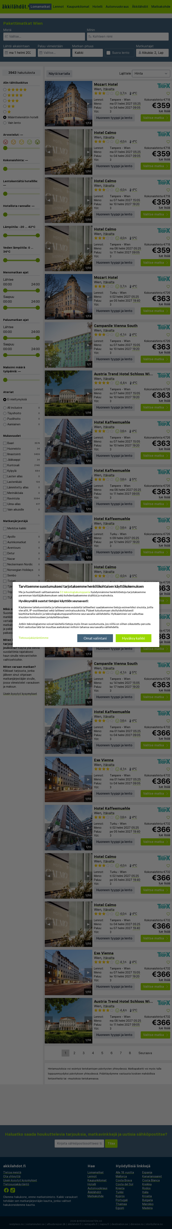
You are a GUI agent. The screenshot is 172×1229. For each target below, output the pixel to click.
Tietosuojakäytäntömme (33, 638)
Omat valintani (95, 638)
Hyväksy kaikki (133, 638)
